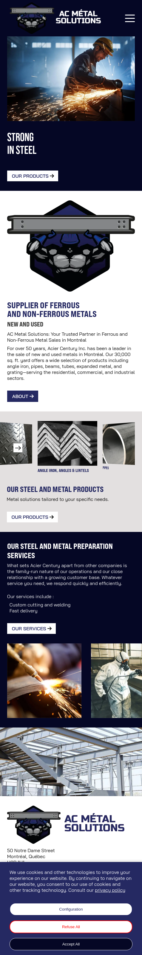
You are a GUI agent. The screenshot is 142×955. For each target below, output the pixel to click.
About (20, 396)
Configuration (71, 909)
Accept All (71, 944)
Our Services (29, 628)
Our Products (30, 176)
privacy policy (110, 890)
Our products (30, 517)
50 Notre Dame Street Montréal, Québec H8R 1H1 (31, 856)
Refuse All (71, 927)
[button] (17, 447)
